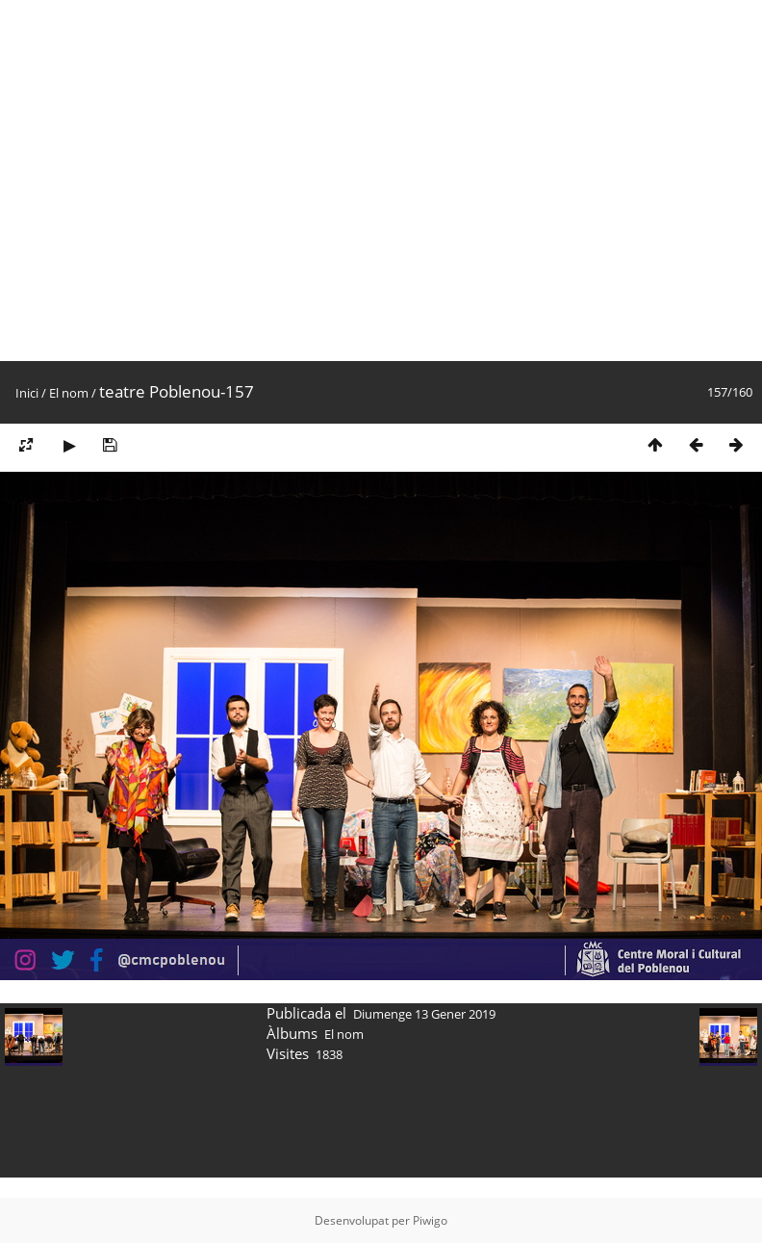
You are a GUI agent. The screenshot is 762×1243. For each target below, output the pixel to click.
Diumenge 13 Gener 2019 (424, 1014)
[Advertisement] (180, 180)
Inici (26, 392)
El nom (69, 392)
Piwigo (430, 1220)
